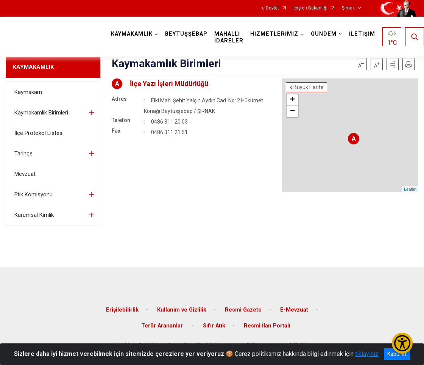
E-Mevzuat (294, 310)
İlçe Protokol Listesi (39, 133)
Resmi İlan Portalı (267, 326)
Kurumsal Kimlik (34, 214)
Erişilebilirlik (122, 310)
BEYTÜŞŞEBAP (186, 34)
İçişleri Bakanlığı (310, 8)
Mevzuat (25, 174)
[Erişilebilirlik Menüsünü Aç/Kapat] (402, 343)
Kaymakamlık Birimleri (41, 112)
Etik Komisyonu (33, 194)
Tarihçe (23, 153)
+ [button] (292, 100)
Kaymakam (28, 92)
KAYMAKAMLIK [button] (132, 34)
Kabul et (397, 354)
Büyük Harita (308, 87)
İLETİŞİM (362, 34)
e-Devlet (270, 8)
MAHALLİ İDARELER (228, 37)
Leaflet (410, 189)
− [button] (292, 111)
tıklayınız (367, 353)
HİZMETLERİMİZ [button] (274, 34)
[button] (393, 64)
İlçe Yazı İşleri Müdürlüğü (169, 84)
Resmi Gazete (243, 310)
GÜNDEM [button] (324, 34)
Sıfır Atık (214, 326)
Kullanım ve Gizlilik (181, 310)
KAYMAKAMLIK (33, 67)
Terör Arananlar (162, 326)
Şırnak (348, 8)
